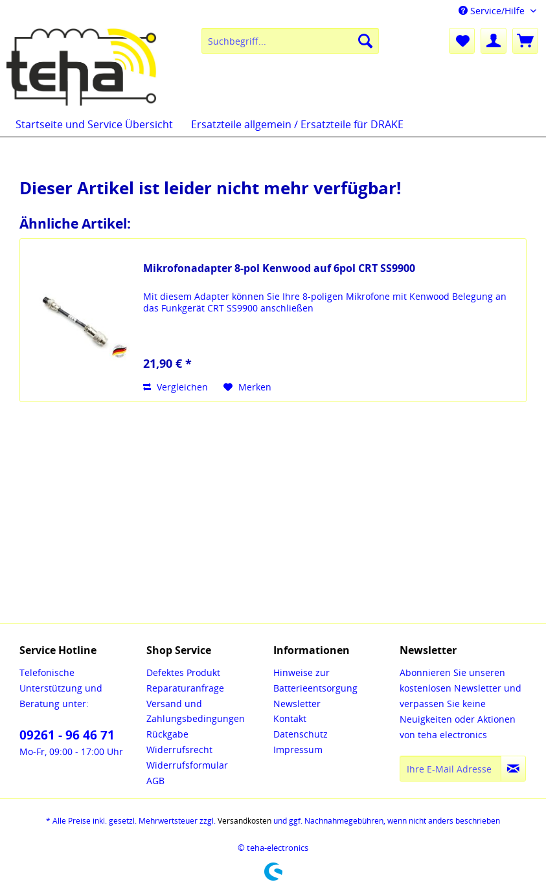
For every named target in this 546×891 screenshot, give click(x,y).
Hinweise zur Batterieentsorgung (315, 680)
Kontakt (289, 718)
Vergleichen (175, 387)
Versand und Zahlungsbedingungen (195, 711)
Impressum (298, 749)
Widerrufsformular (187, 765)
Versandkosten (244, 820)
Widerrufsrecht (179, 749)
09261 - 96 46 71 (67, 735)
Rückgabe (167, 734)
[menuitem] (290, 41)
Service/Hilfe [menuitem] (493, 11)
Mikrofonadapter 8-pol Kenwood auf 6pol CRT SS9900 (279, 268)
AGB (155, 780)
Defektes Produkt (183, 672)
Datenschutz (300, 734)
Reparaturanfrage (185, 688)
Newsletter (297, 703)
